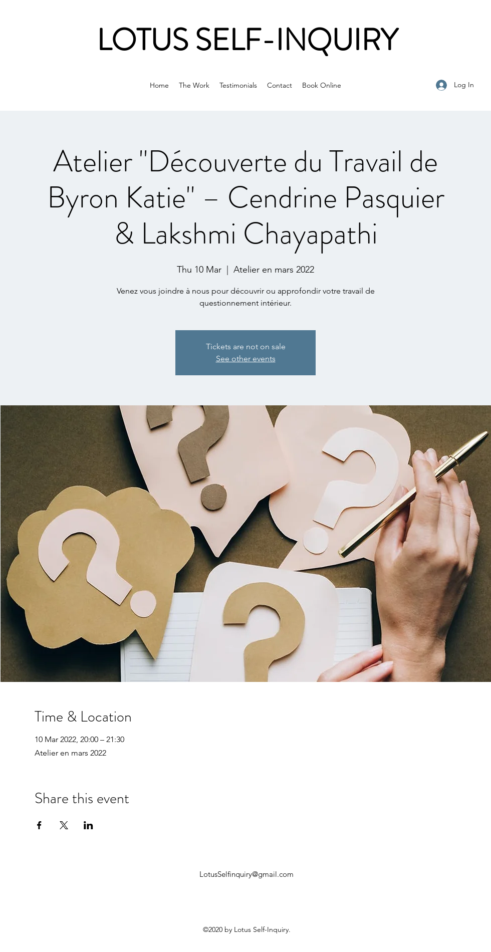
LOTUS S (154, 40)
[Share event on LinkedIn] (88, 825)
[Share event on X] (64, 825)
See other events (246, 358)
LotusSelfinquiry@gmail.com (246, 874)
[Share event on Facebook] (39, 825)
